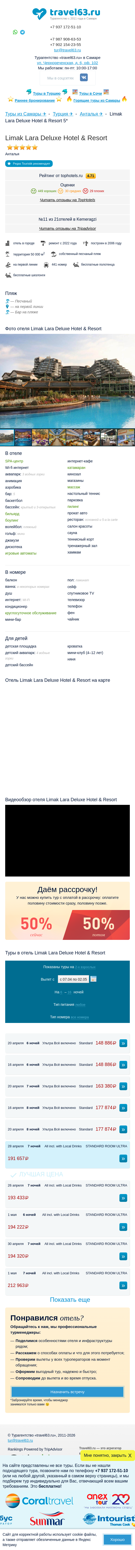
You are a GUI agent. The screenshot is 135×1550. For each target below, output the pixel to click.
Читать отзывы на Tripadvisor (67, 228)
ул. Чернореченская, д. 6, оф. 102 (67, 62)
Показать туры (67, 1028)
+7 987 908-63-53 (65, 39)
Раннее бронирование (35, 100)
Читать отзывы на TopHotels (67, 200)
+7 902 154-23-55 (65, 44)
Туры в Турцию (46, 93)
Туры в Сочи (90, 93)
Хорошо (117, 1539)
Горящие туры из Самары (96, 100)
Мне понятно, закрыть (105, 1455)
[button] (23, 437)
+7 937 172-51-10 (65, 27)
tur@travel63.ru (67, 50)
